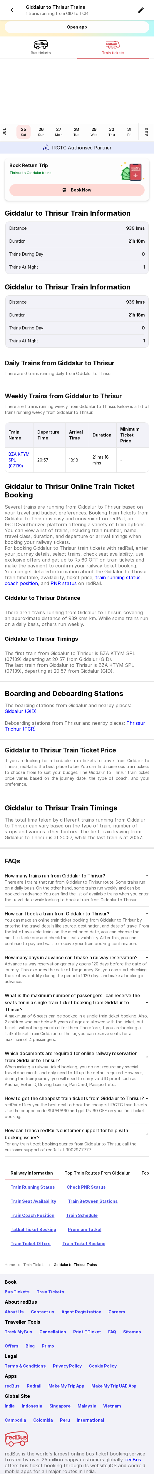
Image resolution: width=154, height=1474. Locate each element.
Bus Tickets (17, 1252)
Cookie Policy (103, 1327)
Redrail (34, 1347)
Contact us (42, 1272)
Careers (116, 1272)
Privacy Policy (67, 1327)
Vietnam (112, 1367)
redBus (12, 1347)
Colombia (43, 1381)
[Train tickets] (113, 49)
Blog (30, 1307)
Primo (48, 1307)
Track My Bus (18, 1292)
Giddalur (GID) (21, 672)
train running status (117, 539)
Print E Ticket (87, 1292)
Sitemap (132, 1292)
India (10, 1367)
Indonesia (32, 1367)
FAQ (112, 1292)
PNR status (64, 544)
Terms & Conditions (25, 1327)
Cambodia (15, 1381)
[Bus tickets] (41, 49)
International (90, 1381)
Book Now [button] (77, 151)
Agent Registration (81, 1272)
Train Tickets (50, 1252)
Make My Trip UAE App (113, 1347)
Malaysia (87, 1367)
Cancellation (52, 1292)
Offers (12, 1307)
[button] (142, 9)
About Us (14, 1272)
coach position (21, 544)
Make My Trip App (66, 1347)
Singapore (60, 1367)
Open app (77, 26)
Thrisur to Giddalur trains (30, 134)
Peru (65, 1381)
